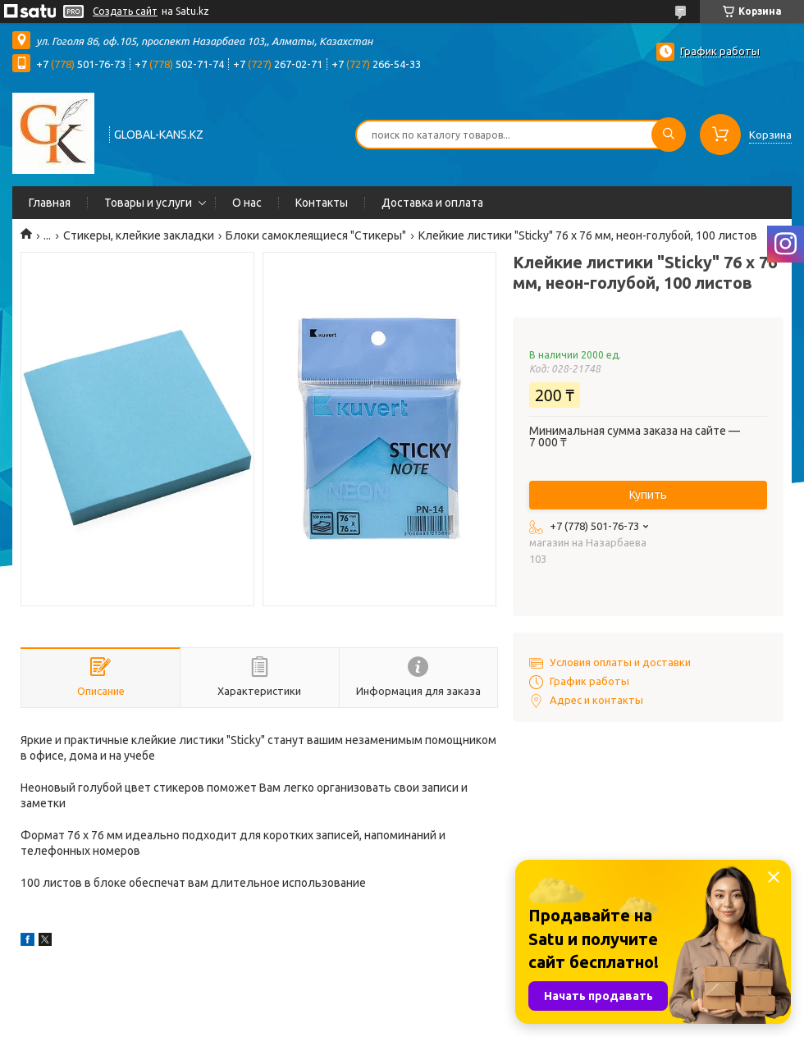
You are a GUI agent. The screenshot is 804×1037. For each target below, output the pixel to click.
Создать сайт (125, 11)
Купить (648, 494)
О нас (247, 202)
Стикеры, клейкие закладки (138, 235)
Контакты (321, 202)
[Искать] (668, 134)
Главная (50, 202)
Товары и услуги (148, 202)
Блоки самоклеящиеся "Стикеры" (316, 235)
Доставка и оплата (432, 202)
